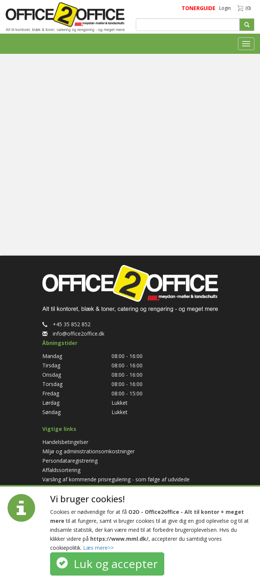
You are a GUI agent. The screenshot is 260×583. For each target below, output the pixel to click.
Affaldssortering (61, 470)
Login (225, 8)
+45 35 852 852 (66, 324)
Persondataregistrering (70, 460)
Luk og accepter (107, 563)
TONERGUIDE (198, 8)
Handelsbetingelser (65, 441)
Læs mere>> (98, 547)
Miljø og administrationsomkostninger (88, 451)
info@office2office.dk (73, 333)
